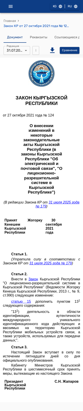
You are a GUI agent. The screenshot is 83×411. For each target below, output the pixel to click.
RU (72, 6)
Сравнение (69, 50)
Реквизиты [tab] (38, 37)
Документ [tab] (15, 37)
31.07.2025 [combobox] (15, 50)
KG (57, 6)
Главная (10, 21)
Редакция (13, 45)
